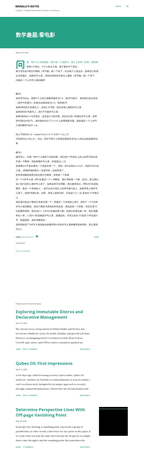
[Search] (118, 6)
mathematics (27, 237)
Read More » (85, 349)
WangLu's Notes (27, 6)
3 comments (28, 447)
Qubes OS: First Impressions (44, 363)
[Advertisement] (54, 274)
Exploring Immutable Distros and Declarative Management (49, 314)
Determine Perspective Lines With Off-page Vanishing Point (50, 412)
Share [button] (96, 237)
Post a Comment (23, 251)
